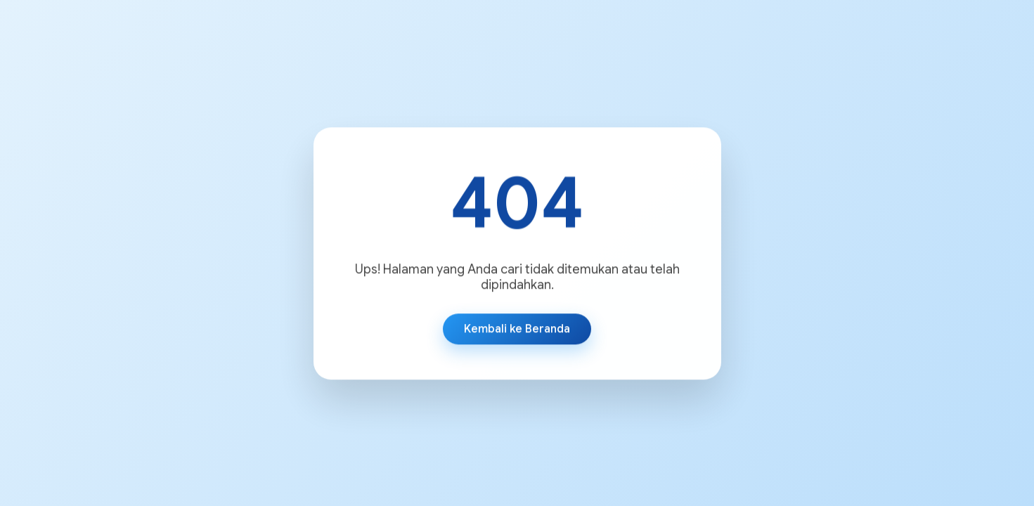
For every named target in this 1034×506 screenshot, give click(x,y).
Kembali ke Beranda (517, 329)
